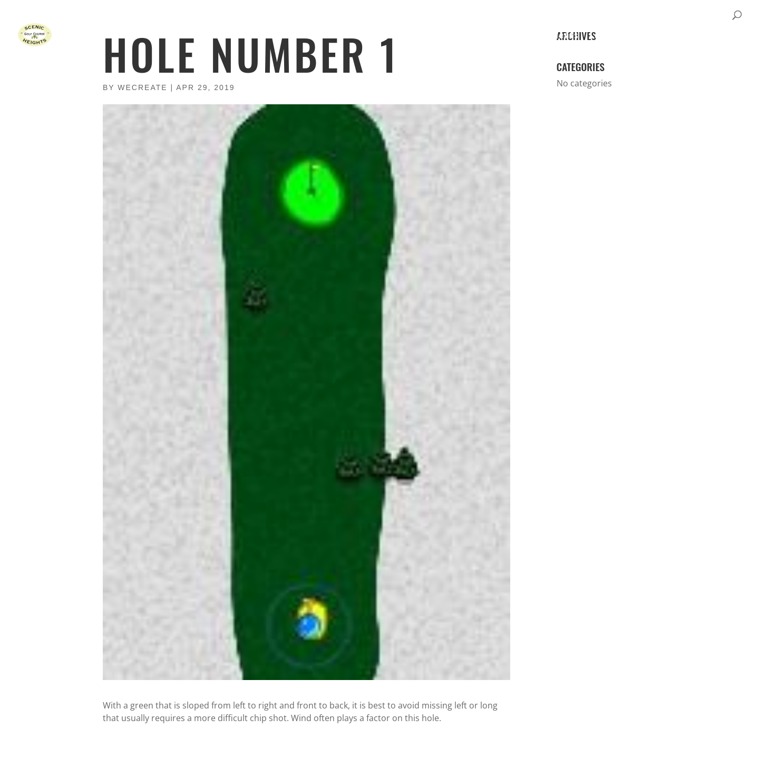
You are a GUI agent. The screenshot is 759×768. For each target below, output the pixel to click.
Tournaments (549, 35)
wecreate (142, 87)
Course (457, 35)
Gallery (653, 35)
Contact (699, 35)
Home (418, 35)
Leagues (608, 35)
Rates (497, 35)
